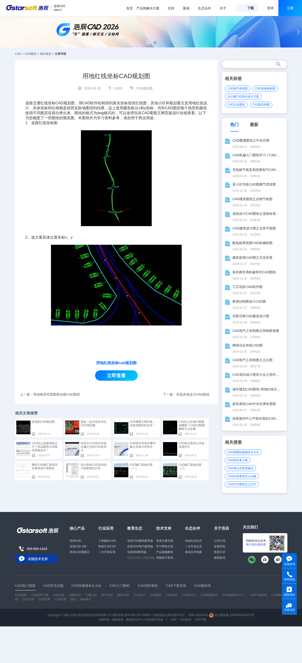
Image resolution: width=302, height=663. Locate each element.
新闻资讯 (219, 557)
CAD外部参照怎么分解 (241, 476)
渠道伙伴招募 (193, 552)
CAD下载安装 (258, 595)
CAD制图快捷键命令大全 (243, 452)
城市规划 (45, 53)
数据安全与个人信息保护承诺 (144, 619)
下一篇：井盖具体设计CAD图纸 (186, 394)
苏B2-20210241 (198, 615)
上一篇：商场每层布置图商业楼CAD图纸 (50, 394)
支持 (173, 8)
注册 (290, 8)
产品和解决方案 (150, 8)
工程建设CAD (107, 540)
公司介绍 (219, 540)
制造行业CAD (107, 546)
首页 (129, 8)
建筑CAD (123, 595)
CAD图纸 (30, 53)
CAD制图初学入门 (233, 595)
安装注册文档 (164, 540)
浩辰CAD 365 (78, 546)
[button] (148, 42)
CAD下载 (200, 619)
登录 (270, 8)
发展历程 (219, 546)
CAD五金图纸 (236, 104)
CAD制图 (21, 595)
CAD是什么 (189, 595)
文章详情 (60, 53)
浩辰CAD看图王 (80, 552)
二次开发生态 (193, 546)
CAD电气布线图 (237, 88)
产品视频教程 (164, 552)
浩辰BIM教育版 (136, 552)
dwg (73, 599)
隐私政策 (117, 619)
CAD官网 (44, 599)
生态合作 (207, 8)
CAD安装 (171, 595)
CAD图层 (172, 108)
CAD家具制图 (261, 104)
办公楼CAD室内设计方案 (243, 96)
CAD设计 (139, 595)
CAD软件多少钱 (237, 460)
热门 (234, 124)
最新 (254, 124)
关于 (225, 8)
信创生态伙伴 (193, 540)
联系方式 (219, 552)
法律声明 (103, 619)
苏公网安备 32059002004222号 (231, 615)
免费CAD (75, 595)
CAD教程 (155, 595)
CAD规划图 (144, 88)
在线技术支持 (38, 559)
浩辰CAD (75, 540)
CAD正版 (58, 595)
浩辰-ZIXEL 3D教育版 (141, 557)
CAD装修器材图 (265, 88)
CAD (18, 53)
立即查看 (116, 375)
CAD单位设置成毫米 (240, 468)
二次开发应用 (106, 552)
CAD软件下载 (39, 595)
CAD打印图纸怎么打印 (241, 484)
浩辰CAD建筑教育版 (140, 540)
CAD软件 (90, 103)
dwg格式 (85, 599)
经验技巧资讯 (164, 557)
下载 (250, 8)
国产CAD (107, 595)
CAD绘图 (60, 599)
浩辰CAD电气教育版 (140, 546)
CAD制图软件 (209, 595)
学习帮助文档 (164, 546)
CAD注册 (28, 599)
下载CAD (91, 595)
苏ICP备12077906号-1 (139, 615)
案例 (188, 8)
